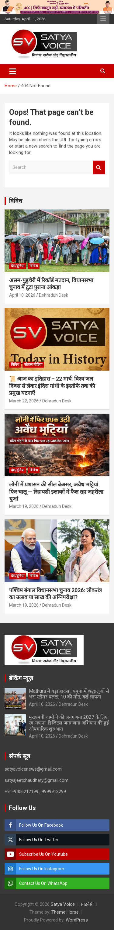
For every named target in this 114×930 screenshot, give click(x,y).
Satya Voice (63, 904)
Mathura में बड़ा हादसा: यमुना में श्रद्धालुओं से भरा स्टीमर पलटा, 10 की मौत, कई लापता (69, 694)
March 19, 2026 (24, 506)
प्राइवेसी (87, 904)
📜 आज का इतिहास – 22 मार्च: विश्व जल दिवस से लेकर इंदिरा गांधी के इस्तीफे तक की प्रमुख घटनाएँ (52, 385)
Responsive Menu (103, 19)
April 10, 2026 (22, 295)
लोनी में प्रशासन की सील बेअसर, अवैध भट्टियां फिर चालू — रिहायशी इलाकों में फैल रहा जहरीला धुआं (56, 491)
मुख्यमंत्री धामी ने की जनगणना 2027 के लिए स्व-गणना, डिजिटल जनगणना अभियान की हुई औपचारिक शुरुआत (69, 723)
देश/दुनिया (17, 266)
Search (99, 167)
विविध (15, 201)
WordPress (77, 920)
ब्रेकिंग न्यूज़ (21, 678)
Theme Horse (65, 912)
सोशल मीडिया (33, 364)
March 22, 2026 (24, 400)
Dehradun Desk (53, 295)
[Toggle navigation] (13, 71)
